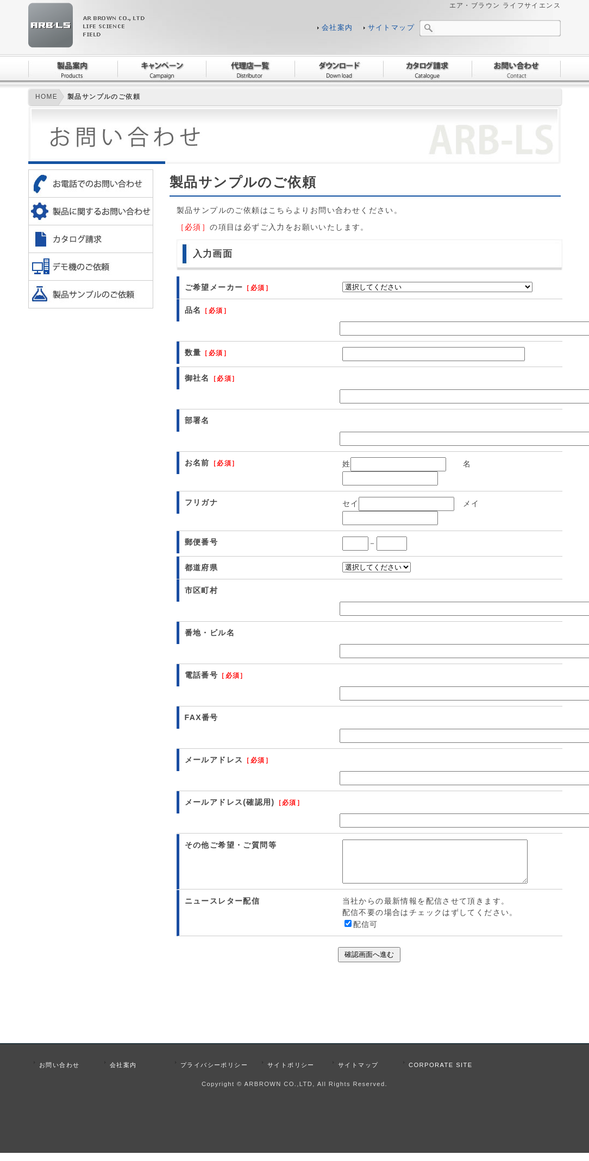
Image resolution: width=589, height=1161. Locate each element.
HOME (46, 96)
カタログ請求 (427, 69)
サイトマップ (391, 27)
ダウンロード (338, 69)
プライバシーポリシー (214, 1073)
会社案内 (337, 27)
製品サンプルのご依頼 (103, 96)
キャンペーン (161, 69)
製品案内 (72, 69)
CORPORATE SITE (441, 1073)
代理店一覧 (250, 69)
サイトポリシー (291, 1073)
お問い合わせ (516, 69)
